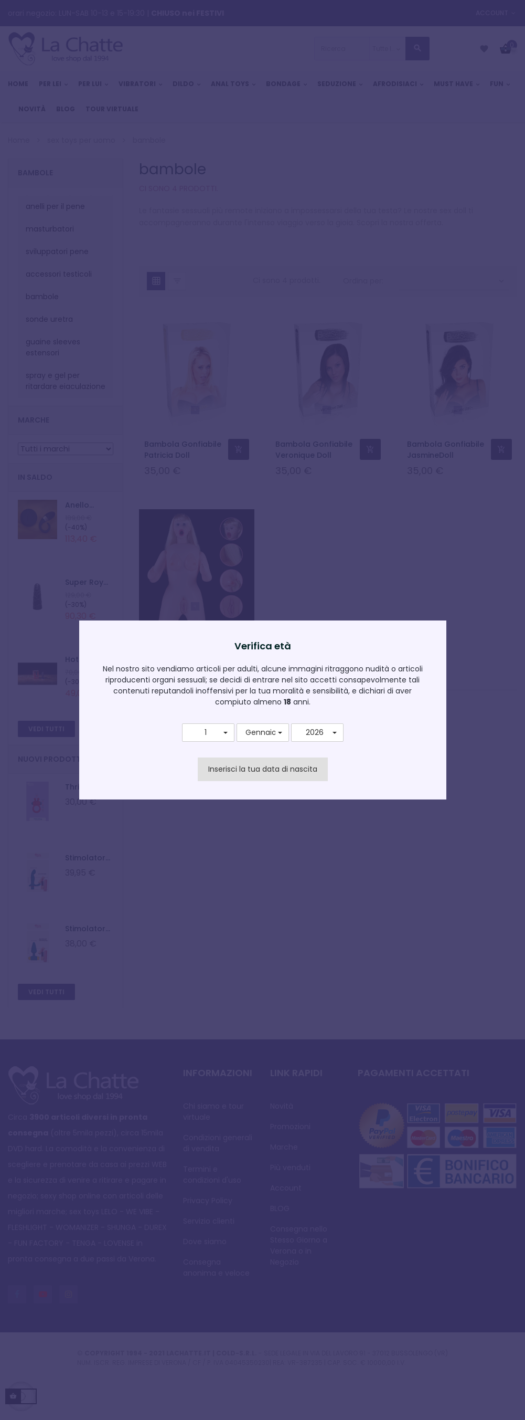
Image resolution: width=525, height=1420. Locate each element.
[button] (208, 732)
